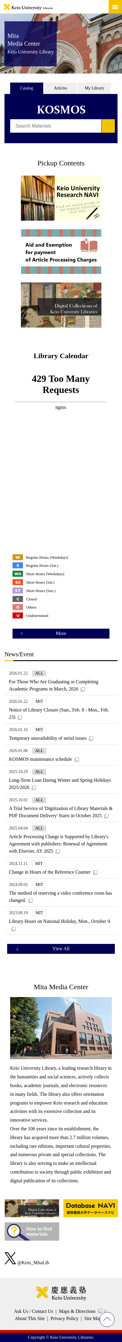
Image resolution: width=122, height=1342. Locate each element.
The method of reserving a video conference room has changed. (60, 896)
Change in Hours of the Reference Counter (50, 872)
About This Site (30, 1318)
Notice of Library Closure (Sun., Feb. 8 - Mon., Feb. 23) (59, 713)
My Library (94, 88)
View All (61, 948)
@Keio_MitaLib (26, 1262)
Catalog (26, 88)
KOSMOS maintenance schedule (40, 759)
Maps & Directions (77, 1311)
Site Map (92, 1318)
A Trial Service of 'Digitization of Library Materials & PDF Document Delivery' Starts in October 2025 (61, 812)
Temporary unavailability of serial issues (48, 738)
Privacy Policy (64, 1318)
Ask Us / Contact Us (33, 1311)
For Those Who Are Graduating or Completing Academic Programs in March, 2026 (53, 685)
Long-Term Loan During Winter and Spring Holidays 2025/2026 (60, 784)
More (61, 633)
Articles (60, 88)
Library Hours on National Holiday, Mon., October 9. (60, 921)
